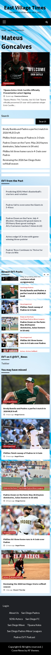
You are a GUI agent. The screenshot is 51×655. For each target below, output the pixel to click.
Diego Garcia (19, 414)
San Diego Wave (16, 625)
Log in (6, 605)
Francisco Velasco (21, 96)
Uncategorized (26, 304)
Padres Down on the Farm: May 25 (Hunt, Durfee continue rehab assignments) (32, 277)
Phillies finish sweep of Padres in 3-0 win (23, 137)
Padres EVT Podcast (24, 637)
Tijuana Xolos (8, 83)
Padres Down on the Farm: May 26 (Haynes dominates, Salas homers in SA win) (25, 144)
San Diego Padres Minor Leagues (32, 319)
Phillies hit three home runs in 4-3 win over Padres (25, 153)
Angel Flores (19, 456)
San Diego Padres (26, 287)
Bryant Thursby (19, 590)
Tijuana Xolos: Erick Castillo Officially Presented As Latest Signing (21, 91)
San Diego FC (33, 618)
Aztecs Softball (31, 351)
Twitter (5, 363)
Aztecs (22, 351)
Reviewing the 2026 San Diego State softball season (22, 161)
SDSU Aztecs (16, 618)
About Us (14, 612)
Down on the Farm (27, 317)
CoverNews (18, 650)
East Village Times (25, 7)
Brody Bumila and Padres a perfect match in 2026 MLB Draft (25, 130)
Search (5, 115)
